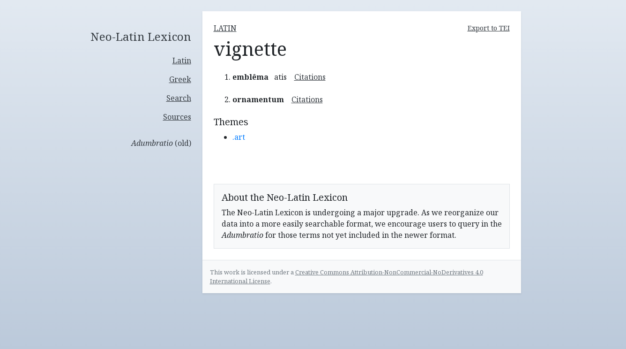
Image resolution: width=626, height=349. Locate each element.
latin (225, 28)
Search (178, 98)
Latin (181, 60)
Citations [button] (310, 77)
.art (238, 137)
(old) (161, 143)
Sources (177, 117)
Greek (180, 79)
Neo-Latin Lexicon (140, 37)
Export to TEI (489, 27)
